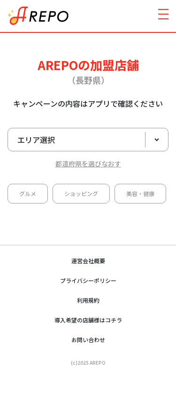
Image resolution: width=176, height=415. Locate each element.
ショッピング (81, 193)
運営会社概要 (88, 261)
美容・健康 (140, 193)
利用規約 (88, 300)
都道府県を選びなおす (88, 163)
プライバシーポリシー (88, 280)
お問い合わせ (88, 340)
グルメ (27, 193)
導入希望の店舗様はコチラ (88, 320)
